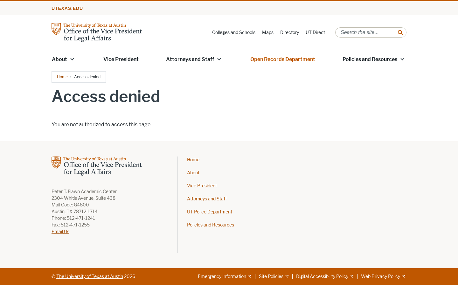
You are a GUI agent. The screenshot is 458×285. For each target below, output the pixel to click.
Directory (289, 32)
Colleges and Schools (233, 32)
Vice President (121, 59)
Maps (268, 32)
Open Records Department (282, 59)
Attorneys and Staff (190, 59)
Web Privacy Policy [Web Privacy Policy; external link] (380, 276)
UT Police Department (209, 212)
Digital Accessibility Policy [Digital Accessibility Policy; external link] (322, 276)
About (193, 173)
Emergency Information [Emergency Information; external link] (222, 276)
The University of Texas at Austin (89, 276)
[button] (72, 59)
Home (62, 76)
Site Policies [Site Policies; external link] (271, 276)
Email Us (60, 231)
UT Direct (315, 32)
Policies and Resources (210, 225)
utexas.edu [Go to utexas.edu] (67, 8)
